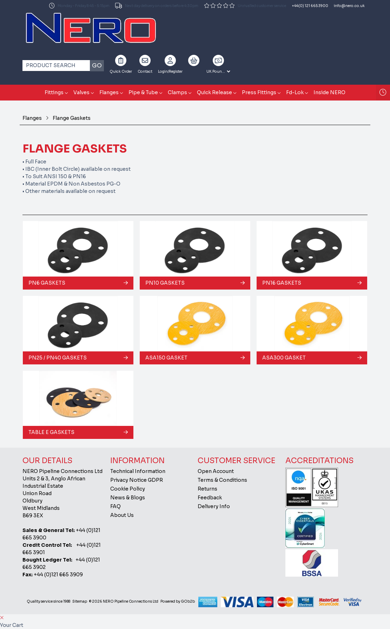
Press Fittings (259, 92)
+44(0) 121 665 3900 (310, 6)
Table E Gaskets (51, 432)
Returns (207, 489)
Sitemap (79, 601)
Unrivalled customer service (245, 5)
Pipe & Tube (143, 92)
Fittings (54, 92)
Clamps (177, 92)
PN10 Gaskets (165, 283)
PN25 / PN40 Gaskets (57, 358)
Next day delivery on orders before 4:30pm (156, 5)
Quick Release (214, 92)
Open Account (216, 471)
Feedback (210, 497)
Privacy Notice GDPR (136, 480)
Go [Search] (97, 65)
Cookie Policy (127, 489)
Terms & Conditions (222, 480)
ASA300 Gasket (284, 358)
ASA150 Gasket (166, 358)
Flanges (109, 92)
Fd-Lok (295, 92)
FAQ (115, 506)
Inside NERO (329, 92)
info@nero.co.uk (349, 6)
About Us (122, 515)
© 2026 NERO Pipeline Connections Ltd (123, 601)
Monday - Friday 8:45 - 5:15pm (79, 5)
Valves (81, 92)
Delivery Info (214, 506)
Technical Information (137, 471)
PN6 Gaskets (46, 283)
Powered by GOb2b (177, 601)
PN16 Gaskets (281, 283)
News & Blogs (127, 497)
